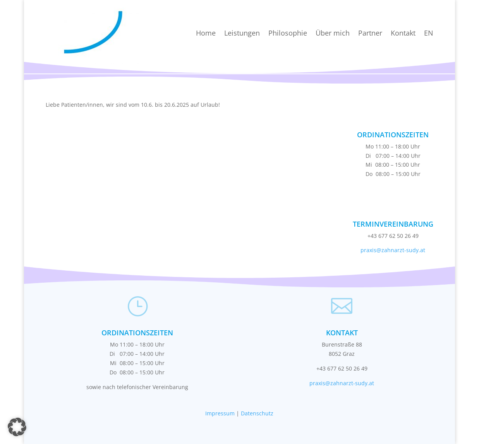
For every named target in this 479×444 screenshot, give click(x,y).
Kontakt (403, 33)
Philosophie (287, 33)
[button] (17, 427)
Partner (370, 33)
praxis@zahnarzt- (383, 250)
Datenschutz (257, 413)
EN (428, 33)
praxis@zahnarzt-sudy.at (341, 383)
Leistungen (242, 33)
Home (206, 33)
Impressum (220, 413)
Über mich (333, 33)
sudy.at (415, 250)
